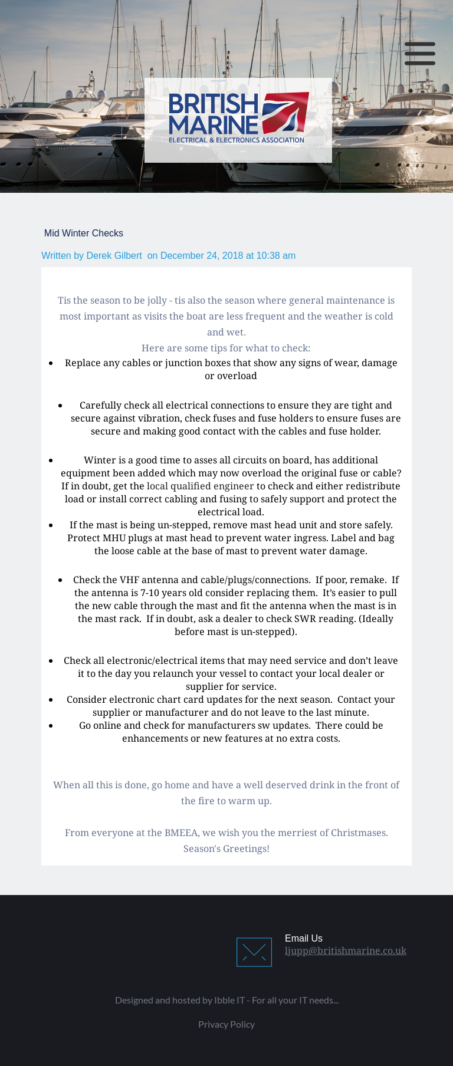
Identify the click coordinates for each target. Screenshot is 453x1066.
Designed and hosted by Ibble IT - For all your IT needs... (227, 999)
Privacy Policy (226, 1023)
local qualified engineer (200, 485)
